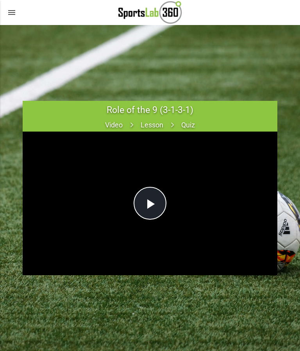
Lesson (152, 125)
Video (114, 125)
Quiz (188, 125)
